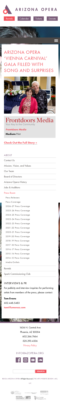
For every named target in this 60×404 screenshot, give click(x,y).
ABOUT (8, 155)
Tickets (38, 18)
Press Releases (13, 197)
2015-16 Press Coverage (18, 253)
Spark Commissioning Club (17, 274)
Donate (52, 18)
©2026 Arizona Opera (11, 379)
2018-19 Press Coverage (17, 240)
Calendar (24, 18)
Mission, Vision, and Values (17, 165)
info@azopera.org (30, 353)
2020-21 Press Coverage (18, 232)
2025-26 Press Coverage (18, 210)
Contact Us (9, 160)
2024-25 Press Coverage (18, 214)
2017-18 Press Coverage (17, 245)
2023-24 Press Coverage (18, 219)
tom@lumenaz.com (14, 307)
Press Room (9, 192)
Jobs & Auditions (12, 187)
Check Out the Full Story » (20, 142)
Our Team (9, 171)
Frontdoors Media (16, 129)
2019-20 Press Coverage (18, 236)
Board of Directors (13, 176)
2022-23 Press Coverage (18, 223)
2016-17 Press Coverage (18, 249)
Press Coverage (13, 202)
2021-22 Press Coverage (18, 227)
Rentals (9, 18)
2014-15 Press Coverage (17, 258)
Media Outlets (13, 262)
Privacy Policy (30, 345)
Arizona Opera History (15, 182)
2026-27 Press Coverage (18, 206)
